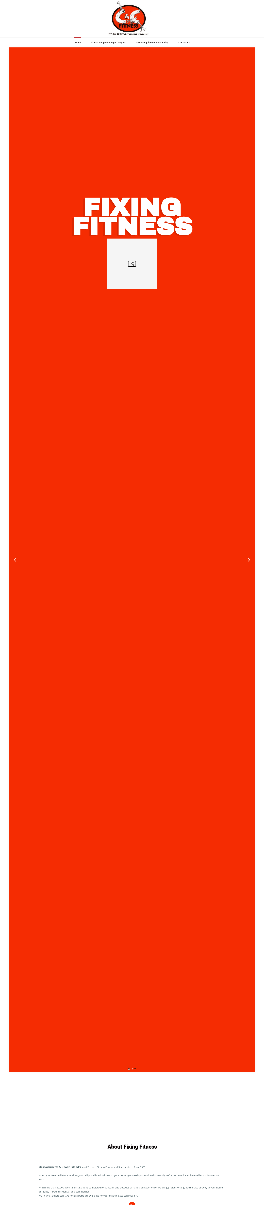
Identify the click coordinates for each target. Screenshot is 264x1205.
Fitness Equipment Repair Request (108, 42)
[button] (15, 559)
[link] (132, 240)
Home (77, 42)
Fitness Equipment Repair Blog (152, 42)
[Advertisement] (132, 1098)
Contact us (184, 42)
